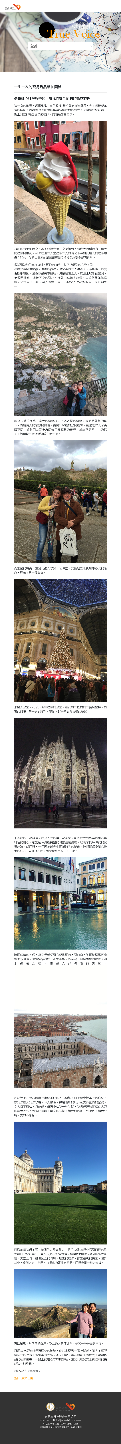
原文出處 (27, 1378)
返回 (17, 1378)
